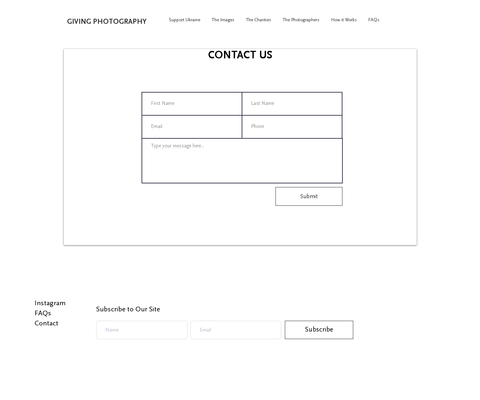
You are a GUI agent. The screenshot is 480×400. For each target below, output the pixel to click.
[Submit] (308, 196)
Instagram (50, 303)
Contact (46, 323)
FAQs (43, 313)
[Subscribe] (319, 330)
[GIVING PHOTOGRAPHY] (123, 21)
